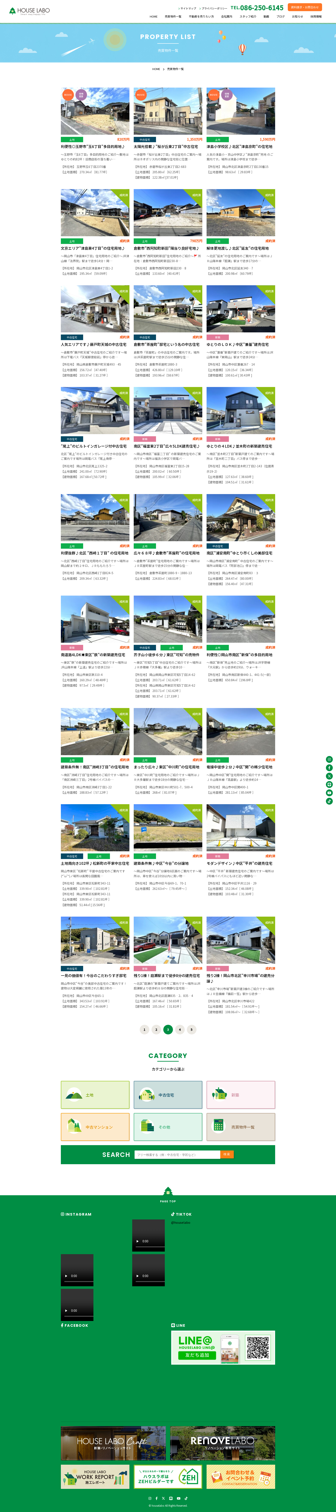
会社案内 (226, 16)
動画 (266, 16)
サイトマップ (188, 8)
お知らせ (297, 16)
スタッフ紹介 (248, 16)
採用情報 (316, 16)
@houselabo (180, 1222)
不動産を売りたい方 (201, 16)
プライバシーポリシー (214, 8)
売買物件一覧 (173, 16)
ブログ (280, 16)
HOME (154, 16)
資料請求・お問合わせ (305, 7)
